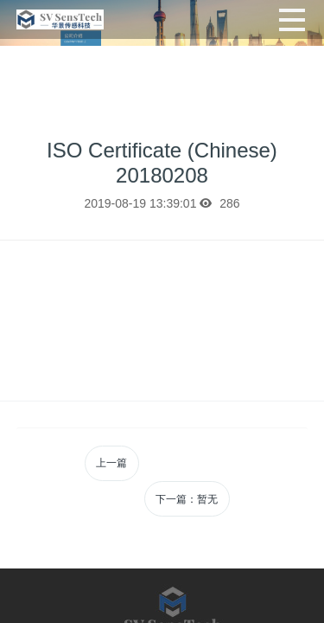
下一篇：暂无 (187, 499)
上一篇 (111, 463)
